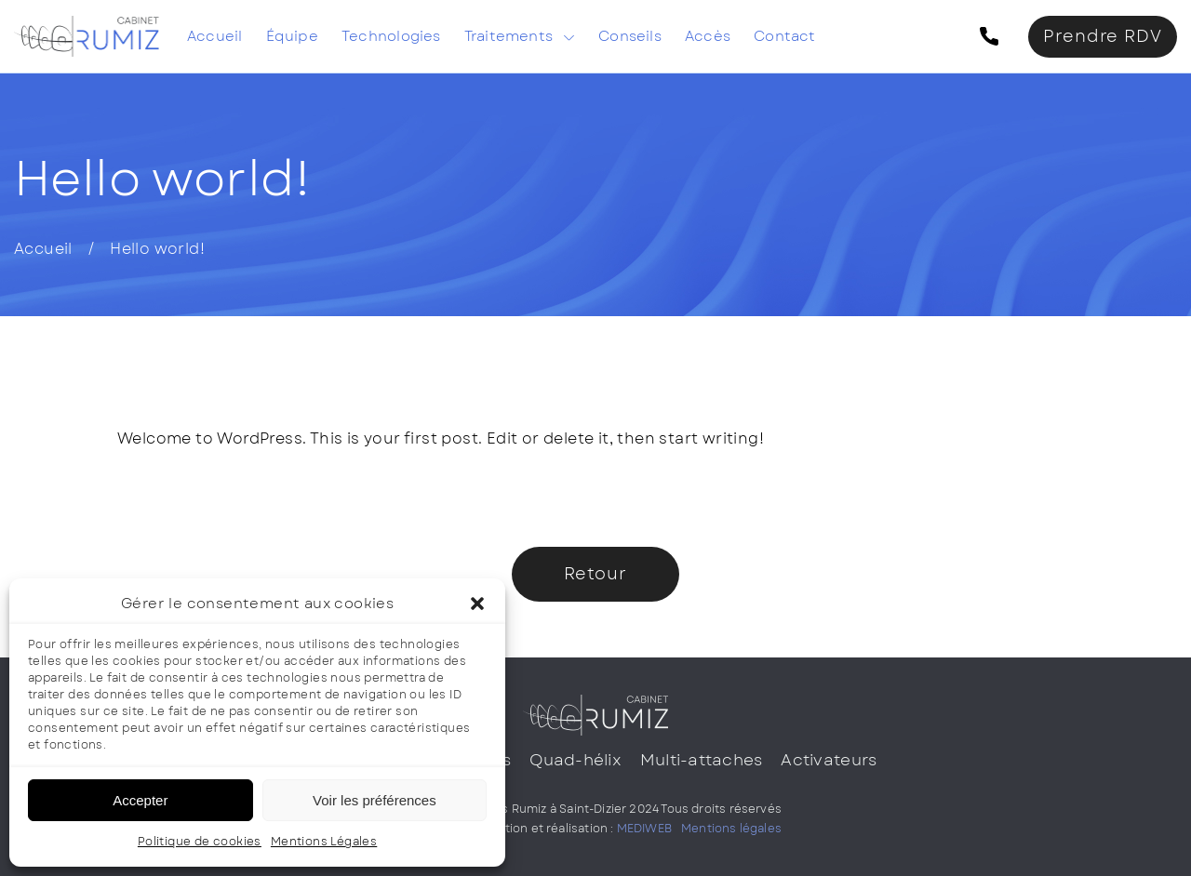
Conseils (630, 36)
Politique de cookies (199, 841)
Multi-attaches (701, 760)
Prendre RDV (1102, 36)
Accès (707, 36)
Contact (785, 36)
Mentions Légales (324, 841)
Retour (595, 574)
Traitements (508, 36)
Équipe (292, 36)
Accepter (140, 800)
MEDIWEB (644, 828)
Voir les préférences (374, 800)
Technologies (391, 36)
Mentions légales (731, 828)
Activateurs (829, 760)
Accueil (215, 36)
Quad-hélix (575, 760)
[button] (477, 603)
